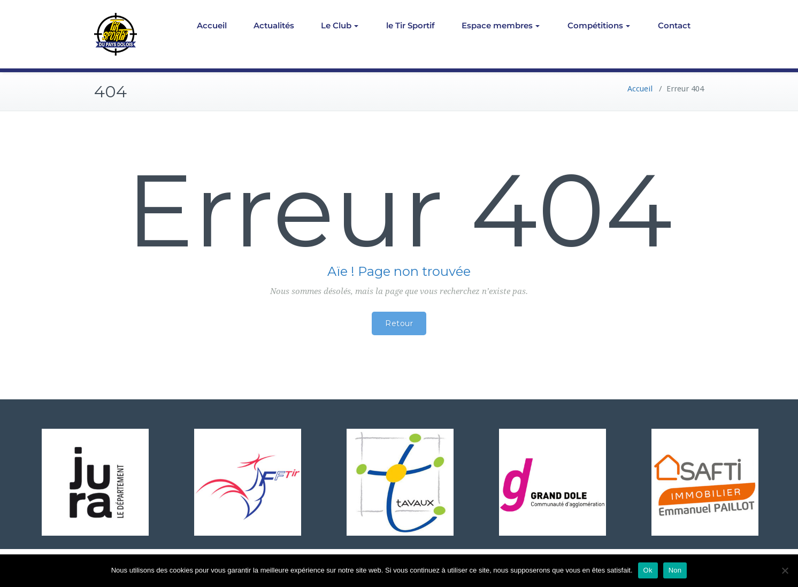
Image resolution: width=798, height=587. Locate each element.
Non (675, 570)
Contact (674, 25)
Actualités (274, 25)
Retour (399, 323)
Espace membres (501, 25)
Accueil (212, 25)
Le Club (339, 25)
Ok (648, 570)
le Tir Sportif (410, 25)
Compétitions (598, 25)
